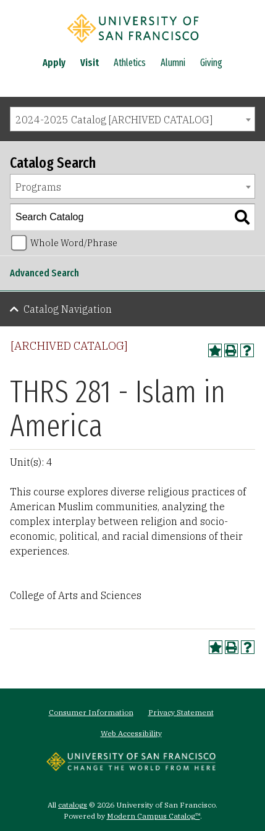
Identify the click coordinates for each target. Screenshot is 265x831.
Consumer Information (91, 712)
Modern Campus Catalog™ (153, 816)
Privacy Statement (181, 712)
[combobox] (132, 119)
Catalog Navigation (67, 309)
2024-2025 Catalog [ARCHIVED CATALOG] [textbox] (113, 120)
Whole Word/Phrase (73, 243)
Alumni (173, 62)
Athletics (130, 62)
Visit (89, 62)
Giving (211, 62)
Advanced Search (44, 273)
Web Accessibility (131, 733)
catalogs (72, 804)
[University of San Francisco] (133, 45)
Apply (54, 62)
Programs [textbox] (38, 187)
